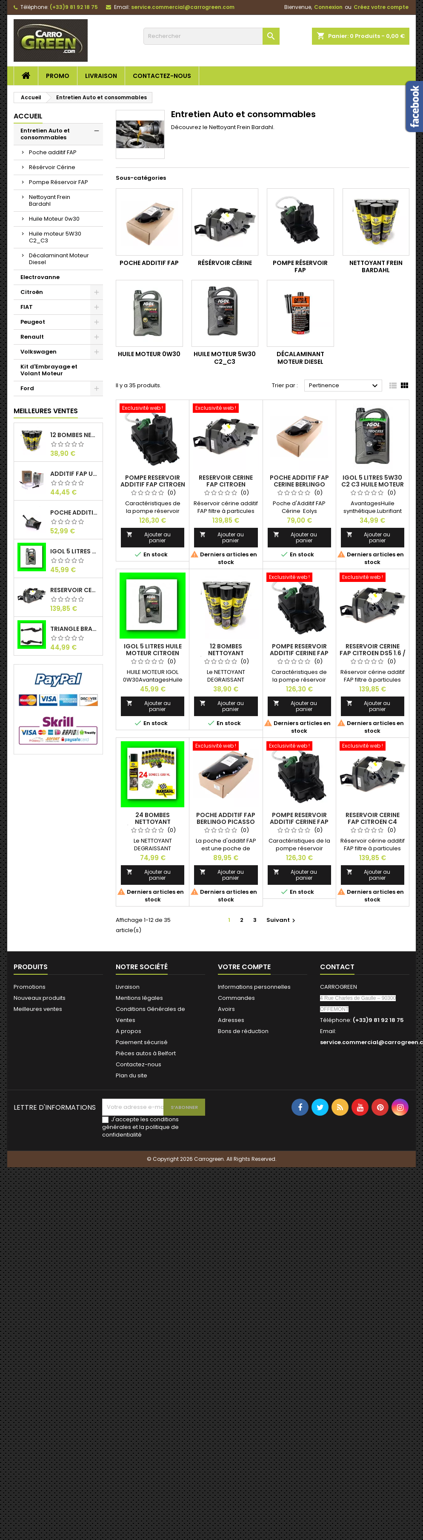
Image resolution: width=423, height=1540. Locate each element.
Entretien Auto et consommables (45, 134)
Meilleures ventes (38, 1009)
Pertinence (344, 386)
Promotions (30, 987)
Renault (32, 337)
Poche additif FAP (53, 152)
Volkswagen (38, 352)
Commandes (236, 998)
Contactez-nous (162, 76)
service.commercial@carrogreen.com (182, 7)
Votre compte (244, 967)
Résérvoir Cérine (52, 167)
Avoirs (226, 1009)
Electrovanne (40, 277)
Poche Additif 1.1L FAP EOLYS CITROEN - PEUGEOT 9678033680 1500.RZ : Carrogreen (74, 512)
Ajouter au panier (148, 537)
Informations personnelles (254, 987)
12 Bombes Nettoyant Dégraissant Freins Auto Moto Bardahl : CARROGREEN (74, 435)
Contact (337, 967)
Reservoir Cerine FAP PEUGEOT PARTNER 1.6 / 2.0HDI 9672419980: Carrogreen (74, 590)
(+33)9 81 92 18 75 (74, 7)
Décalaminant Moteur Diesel (59, 258)
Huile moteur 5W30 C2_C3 (55, 237)
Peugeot (32, 322)
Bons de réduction (243, 1031)
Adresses (231, 1020)
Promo (57, 76)
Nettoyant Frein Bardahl (49, 200)
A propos (128, 1031)
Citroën (31, 292)
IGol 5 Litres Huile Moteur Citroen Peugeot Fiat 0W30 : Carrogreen (74, 551)
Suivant (281, 920)
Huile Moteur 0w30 (54, 219)
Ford (27, 388)
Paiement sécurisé (142, 1042)
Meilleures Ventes (46, 411)
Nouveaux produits (40, 998)
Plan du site (131, 1075)
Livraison (101, 76)
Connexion (328, 7)
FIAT (26, 307)
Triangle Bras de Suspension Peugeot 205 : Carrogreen (74, 628)
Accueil (28, 116)
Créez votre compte (381, 7)
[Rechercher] (211, 36)
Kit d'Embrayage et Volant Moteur (48, 370)
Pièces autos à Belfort (146, 1053)
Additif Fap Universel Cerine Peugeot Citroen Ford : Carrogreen (74, 473)
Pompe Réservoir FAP (58, 182)
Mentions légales (139, 998)
